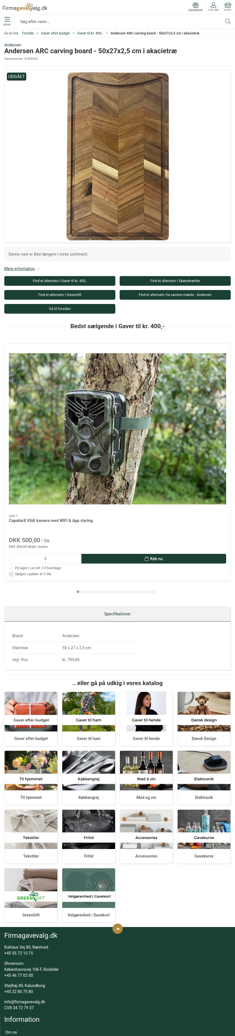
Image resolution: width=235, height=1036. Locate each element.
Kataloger (14, 956)
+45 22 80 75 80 (18, 883)
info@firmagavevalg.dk (24, 893)
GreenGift (31, 807)
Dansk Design (204, 630)
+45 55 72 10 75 (18, 845)
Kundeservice (17, 932)
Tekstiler (31, 748)
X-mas (91, 405)
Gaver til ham (89, 630)
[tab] (104, 476)
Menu (7, 21)
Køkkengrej (89, 689)
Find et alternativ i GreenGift (59, 295)
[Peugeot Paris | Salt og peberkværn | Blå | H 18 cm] (194, 371)
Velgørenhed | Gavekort (89, 807)
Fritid (88, 748)
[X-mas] (117, 371)
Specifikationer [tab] (117, 505)
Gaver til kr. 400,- (90, 33)
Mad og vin (146, 689)
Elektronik (204, 689)
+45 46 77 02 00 (18, 867)
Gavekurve (204, 748)
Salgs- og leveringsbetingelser (32, 940)
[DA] (25, 7)
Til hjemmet (31, 689)
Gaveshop (14, 948)
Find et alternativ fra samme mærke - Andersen (175, 295)
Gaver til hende (146, 630)
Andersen (12, 45)
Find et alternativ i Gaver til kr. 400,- (60, 281)
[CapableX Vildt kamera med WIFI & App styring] (40, 371)
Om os (11, 924)
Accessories (146, 748)
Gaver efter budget (55, 33)
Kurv (228, 6)
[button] (117, 156)
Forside (28, 33)
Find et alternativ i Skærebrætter (175, 281)
